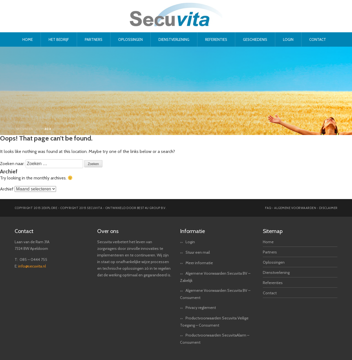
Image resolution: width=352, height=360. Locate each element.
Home (27, 39)
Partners (93, 39)
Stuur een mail (198, 252)
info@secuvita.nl (32, 266)
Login (288, 39)
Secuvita (24, 129)
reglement (207, 307)
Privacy (191, 307)
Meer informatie (199, 262)
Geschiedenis (255, 39)
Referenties (216, 39)
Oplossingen (130, 39)
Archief (7, 189)
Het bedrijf (59, 39)
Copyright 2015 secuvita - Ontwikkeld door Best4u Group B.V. (113, 208)
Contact (317, 39)
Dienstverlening (173, 39)
